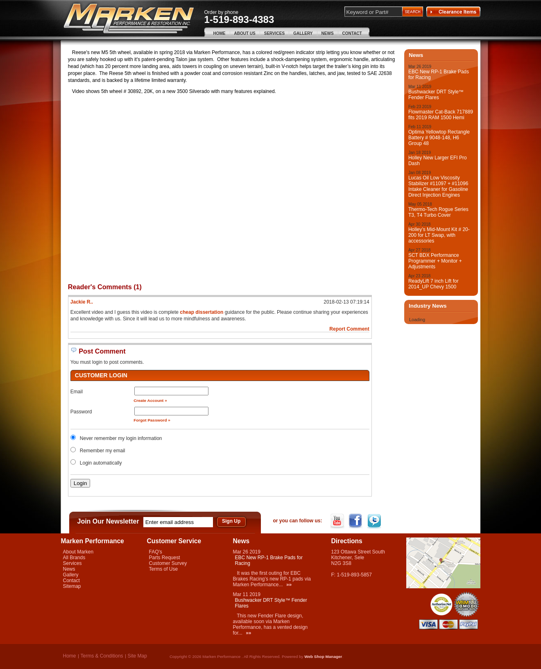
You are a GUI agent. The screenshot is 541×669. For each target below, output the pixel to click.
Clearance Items (453, 12)
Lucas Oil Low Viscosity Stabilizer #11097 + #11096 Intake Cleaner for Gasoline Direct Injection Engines (438, 186)
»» (289, 584)
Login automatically (101, 463)
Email (76, 392)
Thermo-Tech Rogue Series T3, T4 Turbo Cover (438, 212)
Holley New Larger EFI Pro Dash (437, 160)
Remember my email (102, 451)
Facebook (356, 521)
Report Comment (349, 329)
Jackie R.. (81, 302)
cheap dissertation (201, 312)
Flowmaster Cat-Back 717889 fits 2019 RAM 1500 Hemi (440, 114)
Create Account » (150, 400)
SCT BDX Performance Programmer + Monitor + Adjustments (435, 261)
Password (81, 412)
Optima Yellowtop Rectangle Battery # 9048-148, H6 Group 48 (439, 137)
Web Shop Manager (323, 656)
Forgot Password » (152, 420)
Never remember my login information (121, 438)
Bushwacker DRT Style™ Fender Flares (436, 94)
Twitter (375, 521)
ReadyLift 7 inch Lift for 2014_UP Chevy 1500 (433, 284)
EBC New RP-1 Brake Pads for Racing (438, 74)
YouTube (338, 521)
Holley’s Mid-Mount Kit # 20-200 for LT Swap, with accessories (439, 235)
